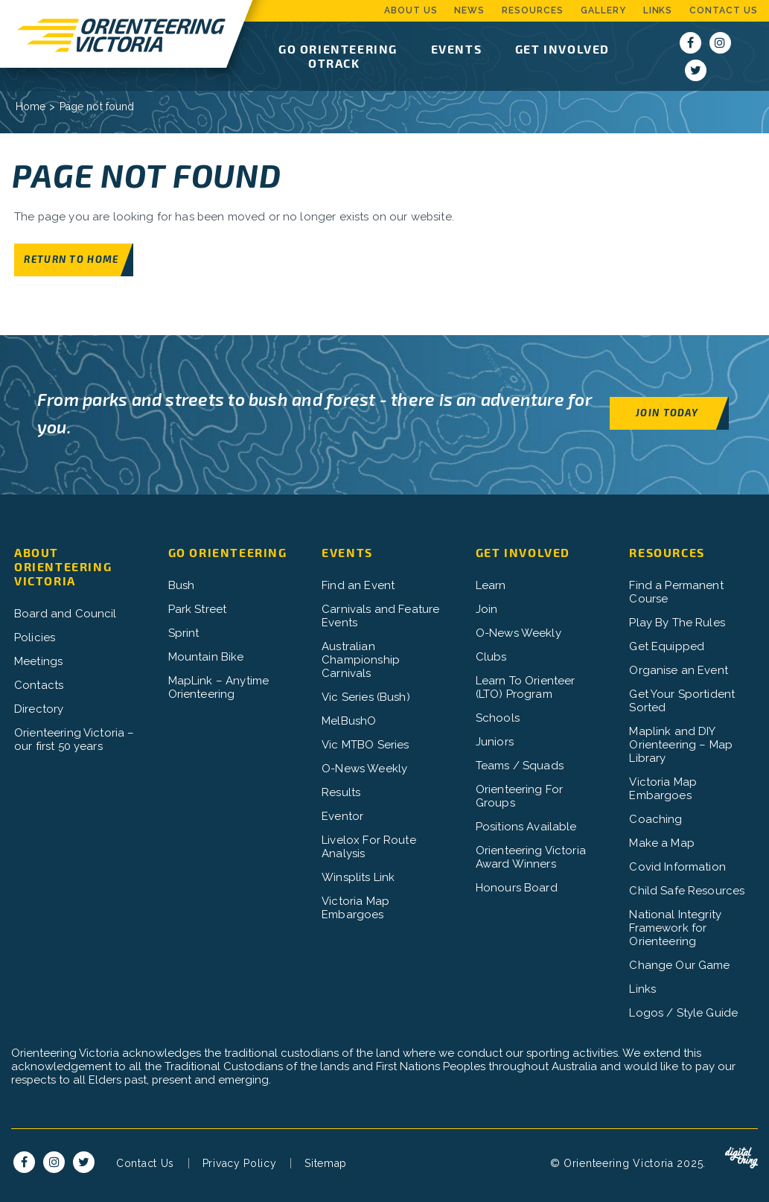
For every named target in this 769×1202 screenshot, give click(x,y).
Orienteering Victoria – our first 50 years (74, 739)
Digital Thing (741, 1158)
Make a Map (662, 843)
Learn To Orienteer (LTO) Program (525, 687)
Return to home (71, 258)
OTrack (334, 63)
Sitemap (325, 1163)
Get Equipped (666, 646)
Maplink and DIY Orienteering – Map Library (681, 745)
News (469, 10)
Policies (34, 637)
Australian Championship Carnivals (361, 660)
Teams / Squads (520, 765)
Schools (498, 718)
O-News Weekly (364, 768)
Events (456, 49)
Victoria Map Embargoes (355, 907)
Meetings (38, 661)
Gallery (603, 10)
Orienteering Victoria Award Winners (531, 857)
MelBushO (349, 721)
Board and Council (65, 613)
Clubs (491, 657)
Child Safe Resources (686, 890)
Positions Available (526, 826)
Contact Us (723, 10)
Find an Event (358, 585)
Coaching (655, 819)
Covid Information (677, 867)
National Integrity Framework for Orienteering (675, 928)
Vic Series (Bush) (366, 697)
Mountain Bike (206, 657)
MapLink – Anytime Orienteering (218, 687)
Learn (491, 585)
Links (658, 10)
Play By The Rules (677, 622)
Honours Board (517, 887)
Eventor (342, 816)
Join (487, 609)
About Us (411, 10)
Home (31, 106)
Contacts (38, 685)
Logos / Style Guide (683, 1013)
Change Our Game (679, 965)
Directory (38, 709)
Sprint (184, 633)
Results (341, 792)
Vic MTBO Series (365, 744)
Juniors (495, 741)
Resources (533, 10)
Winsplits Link (358, 877)
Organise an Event (678, 670)
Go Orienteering (338, 49)
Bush (181, 585)
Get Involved (562, 49)
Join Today (667, 412)
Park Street (197, 609)
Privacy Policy (239, 1163)
